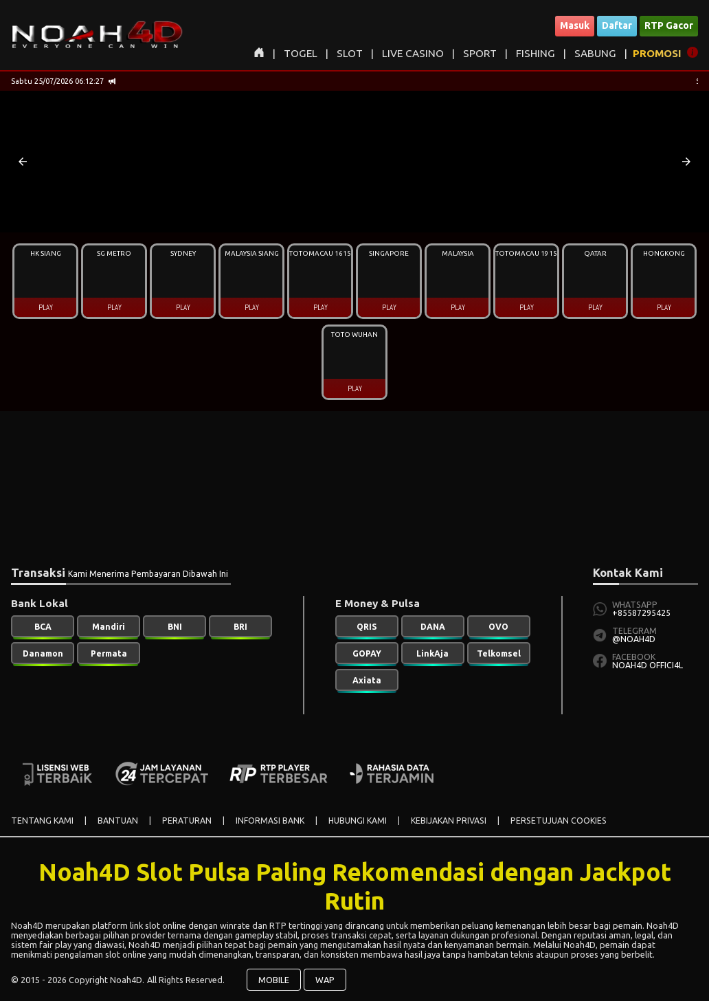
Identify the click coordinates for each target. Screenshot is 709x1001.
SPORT (480, 53)
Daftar (617, 25)
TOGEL (300, 53)
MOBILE (273, 979)
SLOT (350, 53)
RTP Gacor (668, 25)
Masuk (574, 25)
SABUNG (595, 53)
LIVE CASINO (413, 53)
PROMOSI (657, 53)
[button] (22, 161)
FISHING (535, 53)
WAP (325, 979)
